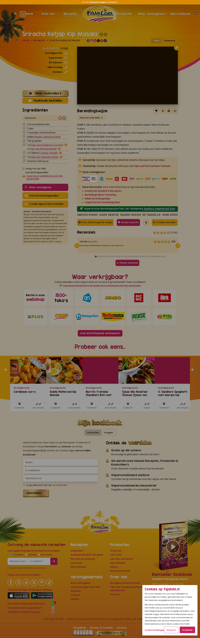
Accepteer (187, 630)
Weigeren (171, 630)
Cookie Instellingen (154, 630)
